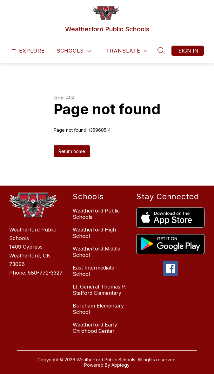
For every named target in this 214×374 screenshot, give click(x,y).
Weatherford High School (94, 232)
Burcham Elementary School (98, 308)
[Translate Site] (126, 51)
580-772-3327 (45, 272)
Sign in (188, 51)
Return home (71, 151)
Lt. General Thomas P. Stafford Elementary (99, 289)
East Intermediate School (93, 270)
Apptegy (120, 365)
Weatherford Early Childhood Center (95, 327)
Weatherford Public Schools (96, 213)
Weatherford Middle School (96, 251)
